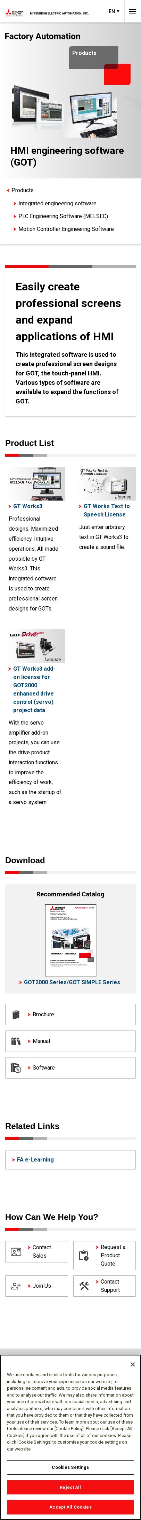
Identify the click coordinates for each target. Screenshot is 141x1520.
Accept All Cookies (70, 1507)
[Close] (132, 1364)
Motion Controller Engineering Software (66, 229)
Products (22, 190)
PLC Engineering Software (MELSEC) (63, 216)
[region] (70, 1437)
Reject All (70, 1487)
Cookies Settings (70, 1467)
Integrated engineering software (57, 203)
